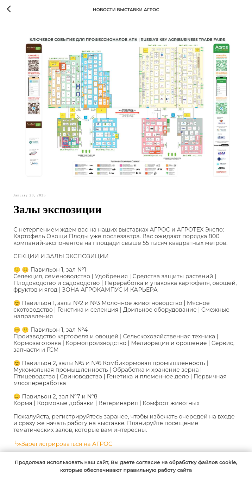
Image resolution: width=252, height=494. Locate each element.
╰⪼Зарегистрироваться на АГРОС (62, 444)
